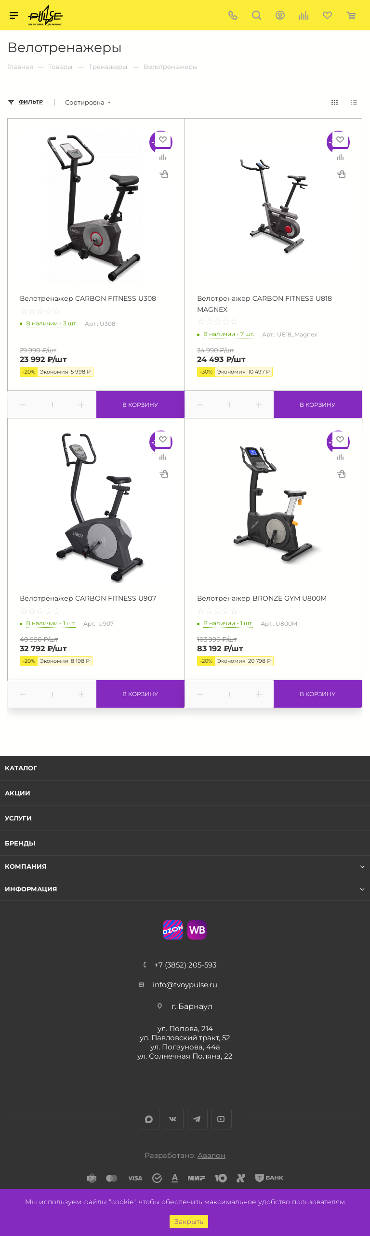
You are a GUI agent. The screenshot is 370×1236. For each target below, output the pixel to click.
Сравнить (163, 156)
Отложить (163, 139)
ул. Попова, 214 (185, 1028)
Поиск (256, 15)
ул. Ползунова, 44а (185, 1046)
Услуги (18, 818)
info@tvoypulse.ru (185, 984)
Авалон (211, 1155)
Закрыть (188, 1221)
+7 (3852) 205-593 (185, 964)
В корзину (140, 404)
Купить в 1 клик (164, 174)
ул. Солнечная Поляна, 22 (185, 1056)
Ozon (173, 930)
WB (197, 930)
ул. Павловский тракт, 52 (185, 1037)
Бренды (20, 843)
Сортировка (85, 102)
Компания (26, 866)
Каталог (21, 768)
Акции (17, 793)
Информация (31, 889)
